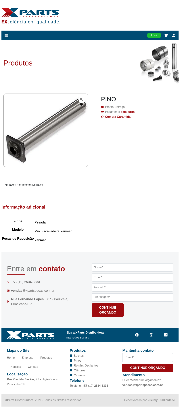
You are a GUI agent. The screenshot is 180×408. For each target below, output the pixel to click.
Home (11, 357)
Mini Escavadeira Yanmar (53, 231)
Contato (33, 366)
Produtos (46, 357)
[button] (6, 35)
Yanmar (40, 240)
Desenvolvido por (149, 400)
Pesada (40, 222)
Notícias (15, 366)
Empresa (27, 357)
